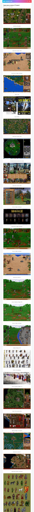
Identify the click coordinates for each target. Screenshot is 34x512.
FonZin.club (8, 1)
